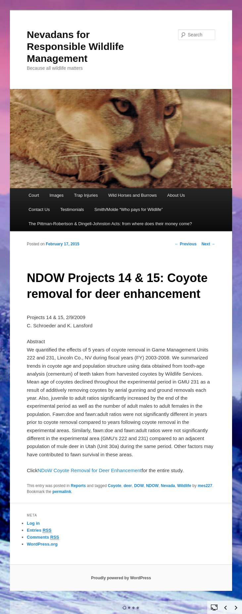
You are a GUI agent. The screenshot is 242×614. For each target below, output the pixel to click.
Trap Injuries (86, 195)
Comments (43, 537)
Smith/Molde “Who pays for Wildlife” (128, 209)
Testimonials (72, 209)
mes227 (205, 485)
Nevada (168, 485)
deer (127, 485)
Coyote (114, 485)
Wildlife (184, 485)
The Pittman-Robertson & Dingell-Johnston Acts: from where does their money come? (110, 223)
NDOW (152, 485)
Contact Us (39, 209)
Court (33, 195)
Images (56, 195)
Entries (39, 530)
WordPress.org (42, 544)
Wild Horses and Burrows (132, 195)
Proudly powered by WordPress (121, 578)
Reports (78, 485)
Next (208, 244)
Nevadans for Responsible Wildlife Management (75, 46)
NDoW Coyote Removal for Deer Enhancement (89, 470)
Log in (33, 523)
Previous (186, 244)
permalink (61, 491)
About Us (176, 195)
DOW (139, 485)
